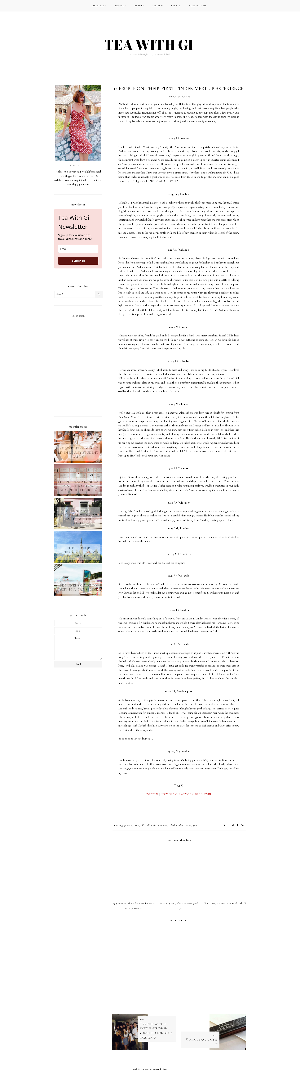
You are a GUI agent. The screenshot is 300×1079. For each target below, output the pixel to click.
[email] (78, 249)
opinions (162, 825)
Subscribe (78, 261)
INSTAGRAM (169, 794)
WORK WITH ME (198, 6)
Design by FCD (160, 1070)
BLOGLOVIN (203, 794)
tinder (188, 825)
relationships (176, 825)
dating (119, 825)
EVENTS (175, 6)
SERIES (156, 6)
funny (137, 825)
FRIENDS (128, 825)
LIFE (144, 825)
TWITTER (152, 794)
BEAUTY (139, 6)
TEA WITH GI (146, 1070)
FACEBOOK (186, 794)
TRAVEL (119, 6)
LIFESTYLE (98, 6)
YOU (195, 825)
